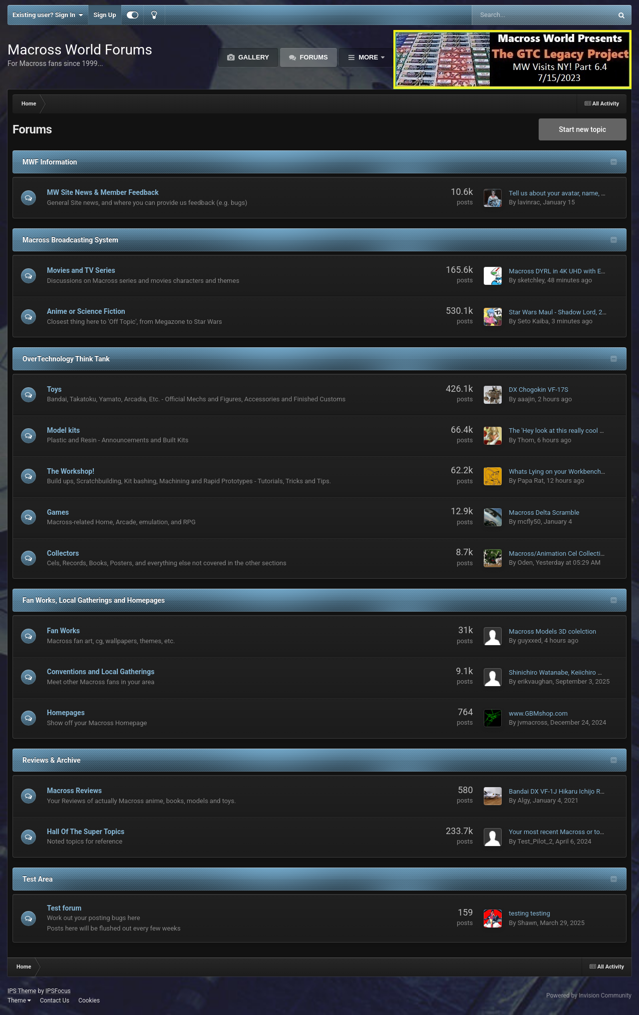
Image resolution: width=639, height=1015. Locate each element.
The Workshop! (70, 471)
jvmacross (533, 722)
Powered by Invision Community (589, 995)
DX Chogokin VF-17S (538, 389)
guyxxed (530, 640)
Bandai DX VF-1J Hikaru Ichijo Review (563, 791)
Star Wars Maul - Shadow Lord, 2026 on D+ (570, 312)
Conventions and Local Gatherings (100, 672)
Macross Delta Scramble (544, 512)
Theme (19, 1000)
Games (58, 512)
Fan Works (63, 631)
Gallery (253, 57)
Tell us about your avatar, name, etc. (560, 193)
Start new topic (582, 129)
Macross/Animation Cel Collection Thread (569, 553)
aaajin (526, 399)
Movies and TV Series (81, 270)
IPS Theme (21, 991)
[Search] (517, 15)
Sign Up (104, 14)
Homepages (66, 713)
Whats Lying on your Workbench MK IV (564, 471)
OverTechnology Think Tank (66, 359)
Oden (525, 562)
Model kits (63, 430)
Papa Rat (531, 480)
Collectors (63, 553)
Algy (524, 800)
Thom (526, 440)
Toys (54, 389)
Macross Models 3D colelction (552, 631)
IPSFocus (57, 991)
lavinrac (529, 202)
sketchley (531, 280)
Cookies (89, 1000)
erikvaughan (535, 681)
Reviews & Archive (51, 760)
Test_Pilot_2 (535, 841)
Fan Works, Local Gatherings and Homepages (93, 600)
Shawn (527, 923)
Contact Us (54, 1000)
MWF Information (49, 162)
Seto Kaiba (533, 321)
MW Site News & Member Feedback (103, 192)
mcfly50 (529, 521)
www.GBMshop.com (538, 713)
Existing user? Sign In (47, 15)
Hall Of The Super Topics (85, 832)
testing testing (529, 913)
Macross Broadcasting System (70, 240)
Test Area (37, 879)
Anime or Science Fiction (86, 311)
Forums (313, 57)
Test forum (64, 908)
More (368, 57)
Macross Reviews (74, 791)
